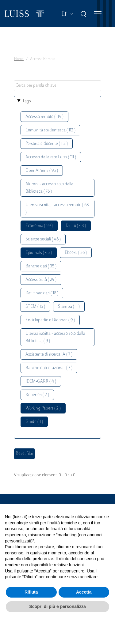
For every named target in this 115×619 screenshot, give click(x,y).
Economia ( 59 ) (39, 226)
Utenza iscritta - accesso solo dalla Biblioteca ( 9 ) (55, 337)
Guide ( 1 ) (34, 422)
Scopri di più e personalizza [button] (57, 606)
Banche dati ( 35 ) (40, 266)
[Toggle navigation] (98, 13)
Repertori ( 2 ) (37, 395)
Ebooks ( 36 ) (76, 253)
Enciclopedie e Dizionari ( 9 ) (50, 320)
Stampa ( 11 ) (69, 306)
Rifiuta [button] (31, 592)
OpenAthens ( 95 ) (41, 170)
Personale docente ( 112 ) (46, 144)
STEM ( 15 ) (35, 306)
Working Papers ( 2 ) (43, 408)
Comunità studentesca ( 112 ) (50, 130)
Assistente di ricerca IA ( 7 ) (48, 354)
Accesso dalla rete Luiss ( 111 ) (50, 157)
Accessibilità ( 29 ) (40, 279)
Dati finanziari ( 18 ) (41, 293)
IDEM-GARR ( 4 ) (40, 381)
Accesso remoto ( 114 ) (44, 117)
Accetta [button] (84, 592)
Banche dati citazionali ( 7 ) (48, 368)
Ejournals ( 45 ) (38, 253)
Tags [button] (26, 101)
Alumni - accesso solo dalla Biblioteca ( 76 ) (49, 188)
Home (19, 59)
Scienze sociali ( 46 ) (43, 239)
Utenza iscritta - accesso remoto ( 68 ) (57, 209)
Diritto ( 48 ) (76, 226)
